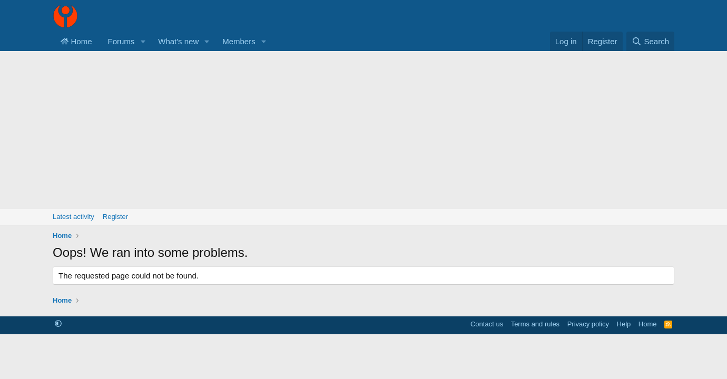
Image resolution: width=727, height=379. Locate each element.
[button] (142, 41)
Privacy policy (588, 324)
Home (76, 41)
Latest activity (73, 217)
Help (624, 324)
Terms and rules (535, 324)
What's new (178, 41)
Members (239, 41)
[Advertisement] (363, 130)
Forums (121, 41)
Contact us (486, 324)
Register (115, 217)
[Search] (650, 41)
